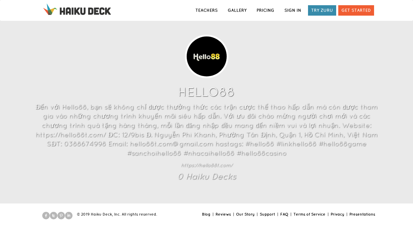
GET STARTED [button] (356, 10)
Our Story (245, 214)
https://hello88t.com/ (206, 165)
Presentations (362, 214)
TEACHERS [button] (206, 10)
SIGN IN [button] (292, 10)
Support (267, 214)
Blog (206, 214)
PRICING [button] (265, 10)
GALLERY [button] (237, 10)
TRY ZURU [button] (322, 10)
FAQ (284, 214)
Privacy (337, 214)
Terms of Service (309, 214)
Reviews (223, 214)
